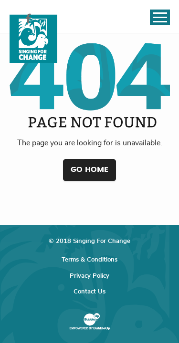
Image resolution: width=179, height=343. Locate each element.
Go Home (89, 169)
